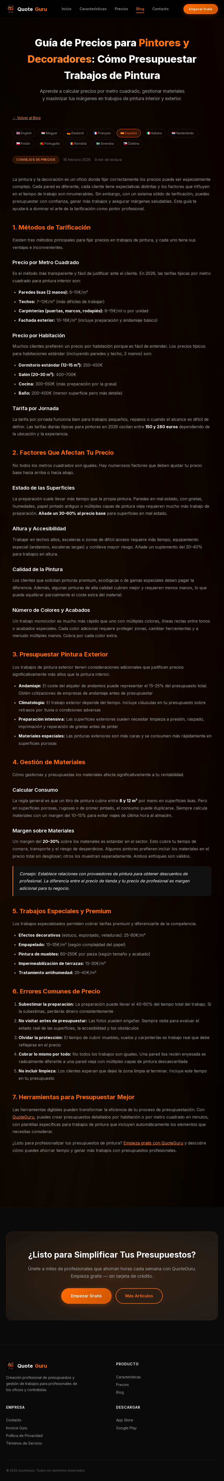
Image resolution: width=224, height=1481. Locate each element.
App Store (124, 1420)
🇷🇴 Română (78, 143)
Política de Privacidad (24, 1435)
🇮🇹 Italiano (154, 133)
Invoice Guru (16, 1428)
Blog (140, 9)
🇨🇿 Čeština (131, 143)
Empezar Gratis (200, 9)
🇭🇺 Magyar (49, 133)
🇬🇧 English (24, 133)
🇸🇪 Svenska (105, 143)
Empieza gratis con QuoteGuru (153, 1143)
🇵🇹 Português (50, 143)
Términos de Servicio (24, 1443)
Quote (26, 1365)
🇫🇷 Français (102, 133)
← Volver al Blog (27, 118)
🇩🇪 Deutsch (75, 133)
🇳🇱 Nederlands (183, 133)
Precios (121, 9)
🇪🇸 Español (128, 133)
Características (93, 9)
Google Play (126, 1428)
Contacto (160, 9)
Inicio (66, 9)
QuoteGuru (23, 1117)
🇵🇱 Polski (23, 143)
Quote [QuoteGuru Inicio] (26, 9)
